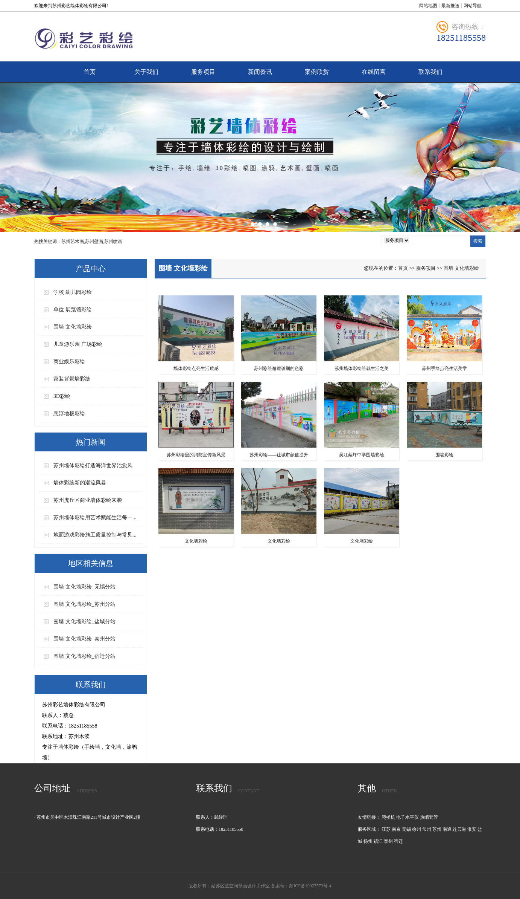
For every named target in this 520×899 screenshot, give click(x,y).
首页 (90, 72)
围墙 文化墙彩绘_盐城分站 (84, 621)
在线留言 (374, 72)
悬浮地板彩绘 (69, 413)
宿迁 (398, 841)
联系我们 (430, 72)
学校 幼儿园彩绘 (72, 292)
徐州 (416, 829)
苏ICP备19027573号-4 (310, 885)
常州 (426, 829)
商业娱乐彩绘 (69, 361)
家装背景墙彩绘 (71, 379)
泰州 (388, 841)
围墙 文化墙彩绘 (72, 327)
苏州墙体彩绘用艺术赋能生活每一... (95, 517)
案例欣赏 (317, 72)
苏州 (436, 829)
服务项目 (203, 72)
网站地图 (428, 5)
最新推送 (450, 5)
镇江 (378, 841)
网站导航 (473, 5)
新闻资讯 (260, 72)
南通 (447, 829)
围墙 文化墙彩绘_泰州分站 (84, 639)
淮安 (471, 829)
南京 (396, 829)
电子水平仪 (407, 817)
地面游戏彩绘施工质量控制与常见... (95, 535)
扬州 (368, 841)
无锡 (406, 829)
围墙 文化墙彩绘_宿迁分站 (84, 656)
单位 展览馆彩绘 (72, 309)
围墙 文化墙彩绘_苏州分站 (84, 604)
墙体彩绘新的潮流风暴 (79, 483)
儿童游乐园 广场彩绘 (77, 344)
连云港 (459, 829)
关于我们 (146, 72)
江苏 (386, 829)
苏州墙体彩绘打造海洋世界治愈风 (92, 465)
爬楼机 (388, 817)
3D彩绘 (61, 396)
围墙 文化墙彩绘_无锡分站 (84, 587)
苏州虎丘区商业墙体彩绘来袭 (87, 500)
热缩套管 (429, 817)
